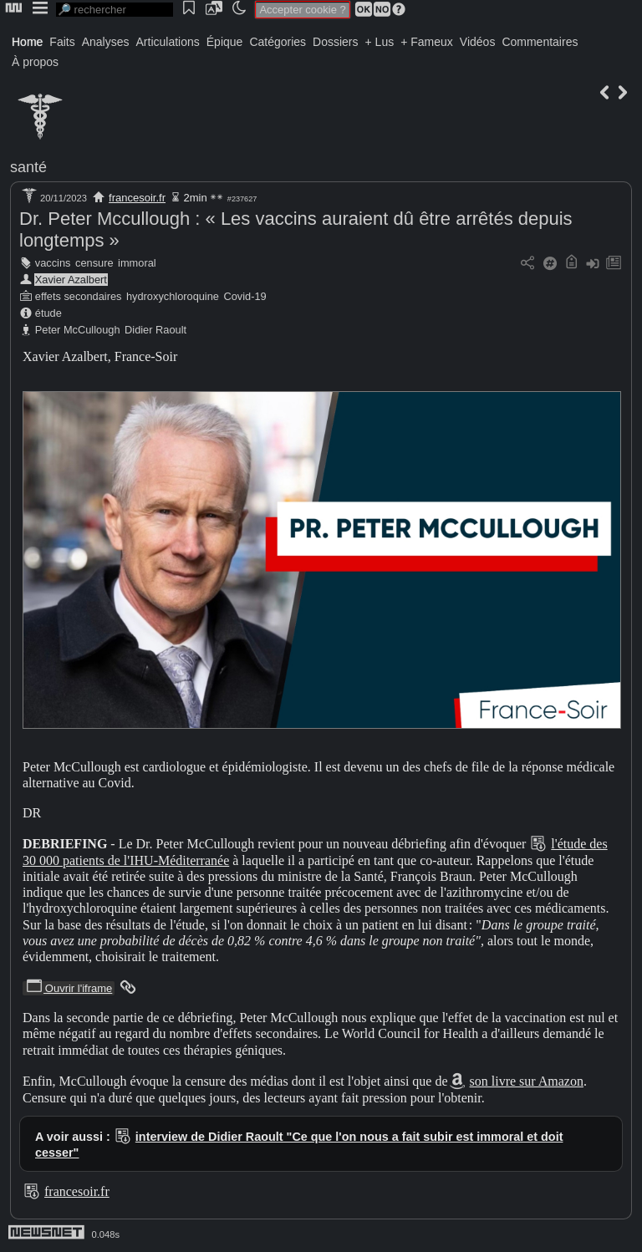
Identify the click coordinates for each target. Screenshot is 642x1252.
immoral (137, 263)
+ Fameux (426, 41)
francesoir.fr (137, 197)
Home (27, 41)
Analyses (106, 41)
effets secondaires (78, 296)
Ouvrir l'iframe (68, 988)
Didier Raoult (155, 329)
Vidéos (478, 41)
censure (94, 263)
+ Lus (380, 41)
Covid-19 (245, 296)
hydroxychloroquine (172, 296)
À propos (35, 62)
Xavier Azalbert (71, 279)
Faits (61, 41)
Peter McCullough (77, 329)
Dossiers (335, 41)
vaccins (53, 263)
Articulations (168, 41)
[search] (114, 10)
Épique (224, 41)
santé (28, 167)
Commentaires (540, 41)
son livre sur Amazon (526, 1081)
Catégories (277, 41)
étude (48, 313)
